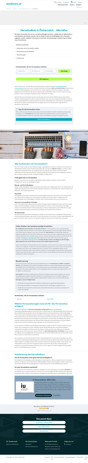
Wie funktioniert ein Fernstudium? (25, 51)
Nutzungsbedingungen (70, 457)
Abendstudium (44, 431)
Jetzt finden (64, 71)
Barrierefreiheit (79, 457)
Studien (72, 4)
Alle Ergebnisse (44, 79)
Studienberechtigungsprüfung (22, 311)
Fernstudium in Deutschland (44, 422)
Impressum (47, 457)
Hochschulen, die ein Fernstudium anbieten (28, 48)
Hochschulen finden (63, 4)
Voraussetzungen (21, 55)
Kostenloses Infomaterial (43, 395)
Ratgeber (78, 4)
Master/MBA (50, 299)
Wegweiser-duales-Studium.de (52, 446)
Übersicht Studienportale (12, 444)
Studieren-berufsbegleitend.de (52, 449)
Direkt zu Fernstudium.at (44, 119)
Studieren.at (8, 8)
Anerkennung (20, 58)
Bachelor (19, 299)
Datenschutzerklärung (59, 457)
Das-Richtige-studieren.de (51, 444)
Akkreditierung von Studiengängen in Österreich (59, 373)
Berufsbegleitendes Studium (25, 8)
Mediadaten (28, 444)
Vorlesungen (33, 237)
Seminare (25, 237)
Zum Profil (56, 395)
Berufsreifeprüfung (56, 309)
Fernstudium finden (44, 427)
